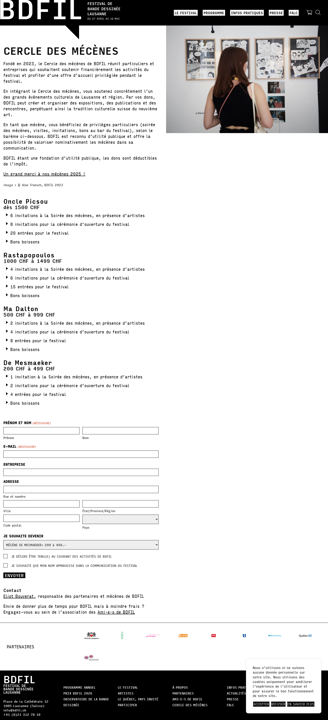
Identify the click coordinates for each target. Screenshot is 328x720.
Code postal (12, 525)
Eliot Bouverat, (19, 596)
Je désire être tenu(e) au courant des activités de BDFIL (61, 556)
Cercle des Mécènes (190, 704)
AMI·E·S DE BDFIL (187, 699)
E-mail (19, 446)
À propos (180, 687)
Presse (276, 12)
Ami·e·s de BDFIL (116, 611)
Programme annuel (79, 687)
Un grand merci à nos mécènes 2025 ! (44, 173)
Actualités (236, 693)
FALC (294, 12)
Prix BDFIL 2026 (77, 693)
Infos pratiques (247, 12)
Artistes (125, 693)
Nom (85, 437)
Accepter (261, 704)
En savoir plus (300, 704)
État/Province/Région (98, 510)
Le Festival (186, 12)
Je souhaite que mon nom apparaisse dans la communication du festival (74, 565)
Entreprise (15, 464)
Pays (85, 527)
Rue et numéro (14, 496)
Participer (127, 704)
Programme (214, 12)
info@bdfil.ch (14, 710)
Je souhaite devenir (23, 536)
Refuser (278, 704)
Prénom (8, 437)
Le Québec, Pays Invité (138, 699)
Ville (7, 510)
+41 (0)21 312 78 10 (21, 714)
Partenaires (183, 693)
